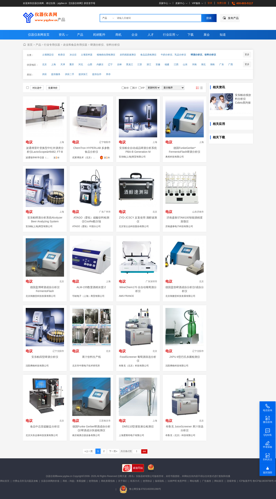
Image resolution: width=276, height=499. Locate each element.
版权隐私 (159, 481)
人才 (151, 34)
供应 (44, 74)
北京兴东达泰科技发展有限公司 (42, 435)
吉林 (119, 64)
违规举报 (231, 481)
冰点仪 (73, 54)
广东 (221, 64)
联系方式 (135, 481)
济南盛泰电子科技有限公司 (179, 226)
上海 (53, 64)
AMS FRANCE (126, 296)
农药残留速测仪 (128, 54)
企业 (134, 34)
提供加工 (83, 74)
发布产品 (233, 18)
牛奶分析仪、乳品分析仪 (173, 54)
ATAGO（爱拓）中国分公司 (86, 226)
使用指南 (93, 481)
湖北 (203, 64)
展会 (207, 34)
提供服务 (55, 74)
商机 (118, 34)
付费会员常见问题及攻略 (25, 481)
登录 (210, 3)
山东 (185, 64)
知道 (223, 34)
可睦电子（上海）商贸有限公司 (88, 296)
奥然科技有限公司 (174, 156)
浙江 (149, 64)
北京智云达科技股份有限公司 (134, 226)
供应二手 (69, 74)
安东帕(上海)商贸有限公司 (132, 156)
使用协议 (147, 481)
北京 (44, 64)
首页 (30, 44)
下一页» (113, 451)
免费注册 (221, 3)
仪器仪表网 (51, 476)
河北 (80, 64)
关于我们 (122, 481)
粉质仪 (61, 54)
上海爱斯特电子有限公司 (131, 435)
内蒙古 (100, 64)
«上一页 (88, 451)
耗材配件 (99, 34)
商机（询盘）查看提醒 (74, 481)
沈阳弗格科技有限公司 (37, 365)
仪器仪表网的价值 (50, 481)
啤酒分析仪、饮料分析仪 (105, 44)
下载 (190, 34)
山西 (90, 64)
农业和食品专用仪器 (75, 44)
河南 (194, 64)
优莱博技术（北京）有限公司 (87, 157)
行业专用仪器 (52, 44)
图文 (201, 87)
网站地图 (194, 481)
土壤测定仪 (48, 54)
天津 (62, 64)
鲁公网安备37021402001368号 (140, 489)
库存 (108, 74)
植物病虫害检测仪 (106, 54)
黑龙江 (129, 64)
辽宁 (110, 64)
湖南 (212, 64)
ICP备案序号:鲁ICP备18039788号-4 (257, 481)
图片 (197, 87)
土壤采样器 (86, 54)
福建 (167, 64)
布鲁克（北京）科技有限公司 (134, 365)
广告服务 (206, 481)
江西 (176, 64)
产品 (61, 19)
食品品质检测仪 (148, 54)
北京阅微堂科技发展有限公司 (41, 296)
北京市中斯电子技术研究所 (86, 365)
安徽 (158, 64)
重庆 (71, 64)
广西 (230, 64)
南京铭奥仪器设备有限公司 (86, 435)
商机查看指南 (108, 481)
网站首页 (4, 481)
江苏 (139, 64)
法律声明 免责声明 (177, 481)
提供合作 (96, 74)
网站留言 (218, 481)
